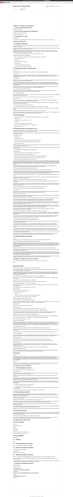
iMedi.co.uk (5, 2)
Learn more (46, 0)
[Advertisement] (6, 47)
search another (57, 6)
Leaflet (15, 9)
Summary (22, 9)
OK (49, 0)
